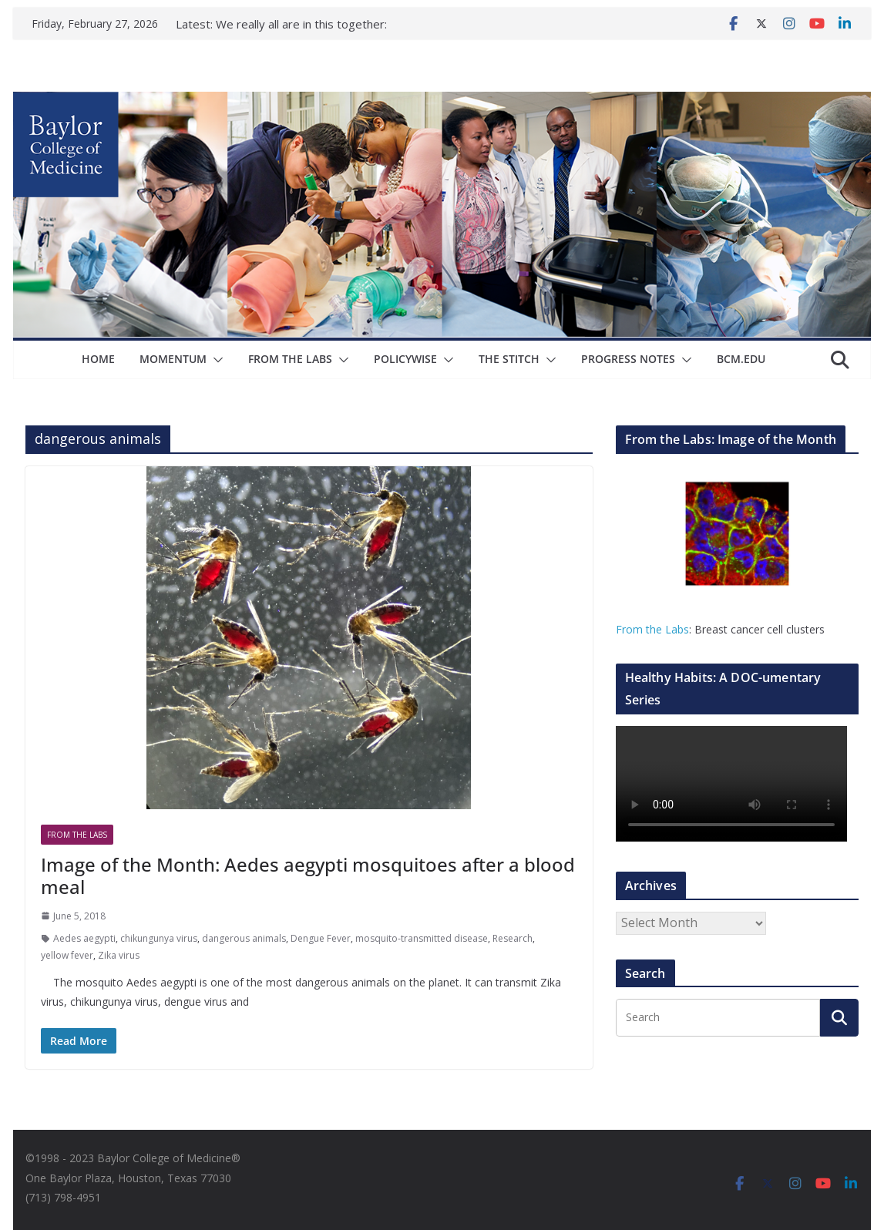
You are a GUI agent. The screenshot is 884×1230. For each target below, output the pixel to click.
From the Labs (652, 629)
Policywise (405, 358)
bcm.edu (741, 358)
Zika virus (118, 955)
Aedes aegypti (84, 938)
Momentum (173, 358)
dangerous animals (244, 938)
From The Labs (290, 358)
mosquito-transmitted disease (421, 938)
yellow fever (67, 955)
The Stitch (509, 358)
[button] (215, 359)
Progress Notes (628, 358)
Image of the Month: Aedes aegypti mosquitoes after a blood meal (308, 875)
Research (512, 938)
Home (98, 358)
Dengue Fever (321, 938)
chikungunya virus (158, 938)
